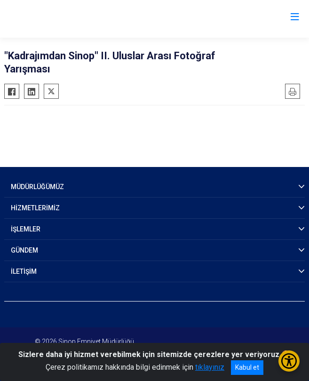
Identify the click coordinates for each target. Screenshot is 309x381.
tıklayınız (209, 367)
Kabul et (247, 367)
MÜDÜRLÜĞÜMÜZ (37, 186)
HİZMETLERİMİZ (35, 208)
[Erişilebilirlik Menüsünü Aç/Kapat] (289, 361)
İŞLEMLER (25, 229)
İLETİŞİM (24, 271)
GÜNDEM (24, 250)
